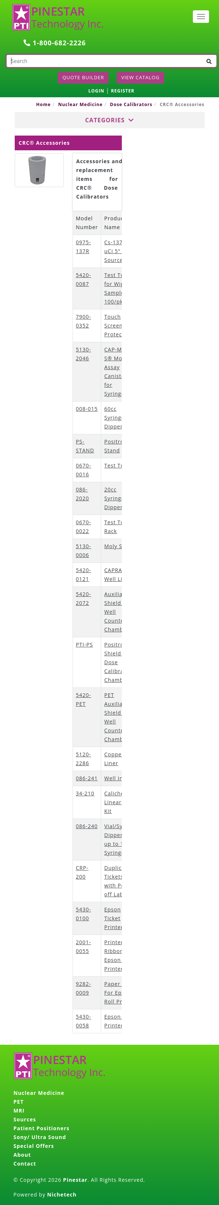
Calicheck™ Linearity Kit (119, 802)
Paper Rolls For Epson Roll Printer (119, 992)
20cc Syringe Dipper (114, 498)
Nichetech (62, 1194)
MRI (19, 1110)
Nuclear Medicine (80, 104)
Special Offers (34, 1145)
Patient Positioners (42, 1128)
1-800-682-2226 (55, 42)
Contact (25, 1163)
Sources (25, 1119)
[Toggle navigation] (201, 16)
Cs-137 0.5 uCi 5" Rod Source (118, 251)
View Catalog (140, 77)
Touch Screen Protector (117, 325)
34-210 (85, 793)
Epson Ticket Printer (113, 918)
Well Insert (119, 778)
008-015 (87, 408)
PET (19, 1101)
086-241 (87, 778)
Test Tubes (119, 465)
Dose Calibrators (131, 104)
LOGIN (96, 91)
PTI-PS (84, 644)
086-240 (87, 826)
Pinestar (75, 1179)
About (22, 1154)
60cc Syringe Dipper (114, 417)
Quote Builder (83, 77)
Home (43, 104)
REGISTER (123, 91)
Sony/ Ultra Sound (40, 1137)
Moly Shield (120, 546)
